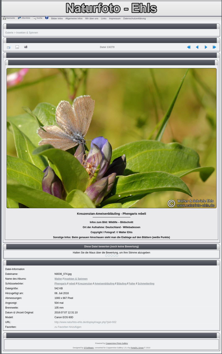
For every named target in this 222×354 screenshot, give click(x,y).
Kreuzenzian (85, 283)
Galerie (9, 32)
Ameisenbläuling (104, 283)
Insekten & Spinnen (27, 32)
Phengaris (61, 283)
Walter (58, 278)
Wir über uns (91, 18)
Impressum (115, 18)
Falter (132, 283)
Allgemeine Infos (73, 18)
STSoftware (89, 348)
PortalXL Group (137, 348)
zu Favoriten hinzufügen (68, 327)
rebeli (72, 283)
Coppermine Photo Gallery (117, 343)
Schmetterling (146, 283)
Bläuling (121, 283)
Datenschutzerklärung (134, 18)
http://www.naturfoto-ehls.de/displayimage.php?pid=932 (85, 322)
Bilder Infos (57, 18)
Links (103, 18)
